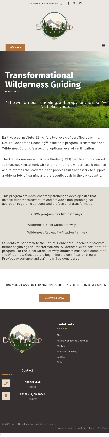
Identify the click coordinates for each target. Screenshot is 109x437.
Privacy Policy (62, 427)
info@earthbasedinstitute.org (45, 3)
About (60, 335)
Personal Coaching (67, 351)
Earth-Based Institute (23, 424)
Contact (61, 356)
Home (8, 91)
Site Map (102, 427)
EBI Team (62, 346)
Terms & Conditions (83, 427)
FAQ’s (59, 362)
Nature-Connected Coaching (72, 340)
